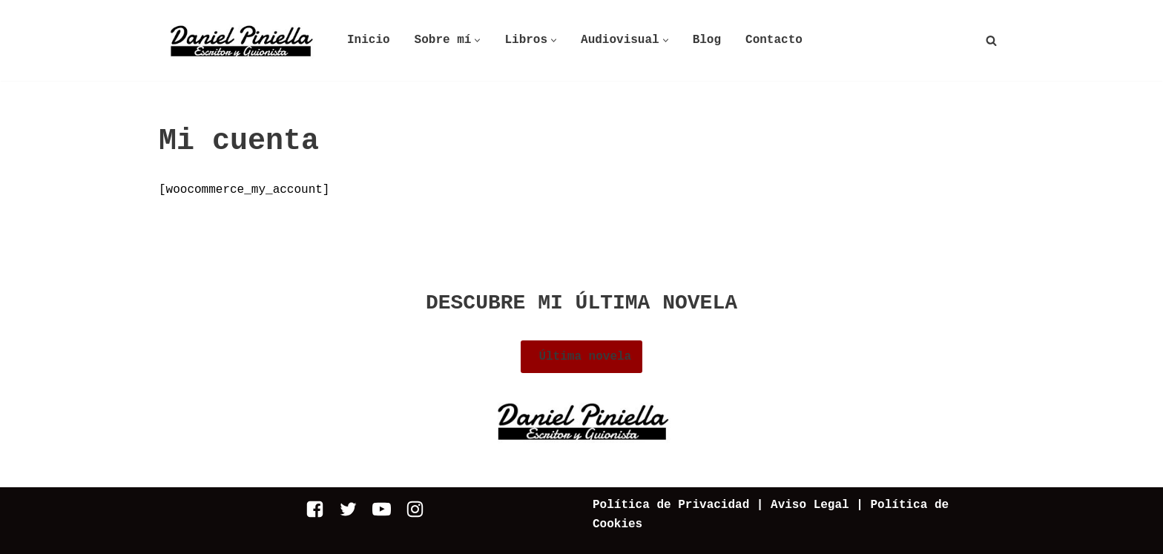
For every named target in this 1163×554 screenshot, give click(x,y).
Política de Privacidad (671, 505)
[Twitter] (348, 509)
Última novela (581, 356)
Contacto (774, 40)
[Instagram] (415, 509)
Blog (707, 40)
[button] (477, 40)
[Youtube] (382, 509)
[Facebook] (315, 509)
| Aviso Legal (799, 505)
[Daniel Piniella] (240, 40)
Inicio (368, 40)
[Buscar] (991, 40)
